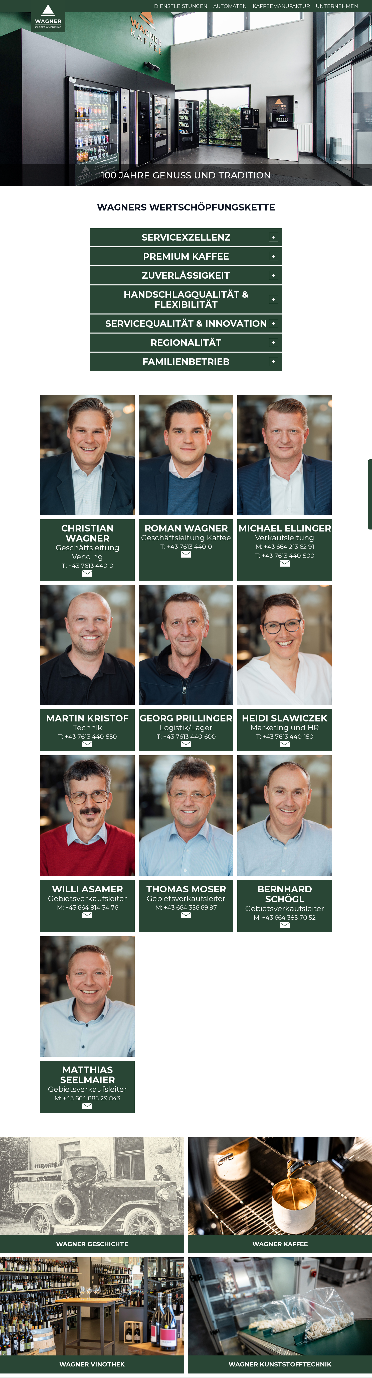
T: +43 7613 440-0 (87, 565)
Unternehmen (337, 6)
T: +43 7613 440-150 (284, 736)
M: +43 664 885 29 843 (87, 1098)
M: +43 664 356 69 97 (186, 907)
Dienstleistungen (180, 6)
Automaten (230, 6)
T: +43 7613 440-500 (284, 555)
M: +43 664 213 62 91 (284, 546)
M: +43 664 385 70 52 (285, 917)
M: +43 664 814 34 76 (87, 907)
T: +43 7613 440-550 (87, 736)
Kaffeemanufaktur (281, 6)
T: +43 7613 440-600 (186, 736)
